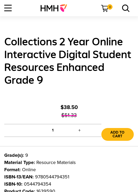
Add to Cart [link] (117, 134)
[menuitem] (56, 8)
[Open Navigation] (8, 8)
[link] (56, 8)
